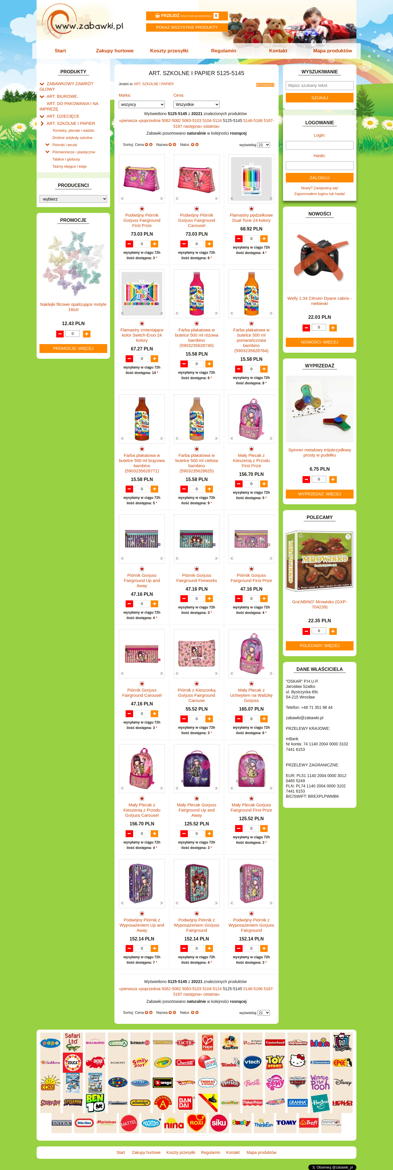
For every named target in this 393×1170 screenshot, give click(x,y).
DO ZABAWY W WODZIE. (68, 221)
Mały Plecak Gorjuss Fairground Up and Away (196, 809)
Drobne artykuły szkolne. (72, 127)
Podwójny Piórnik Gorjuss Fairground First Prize (141, 218)
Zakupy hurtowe (116, 51)
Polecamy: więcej (320, 645)
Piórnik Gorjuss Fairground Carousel (142, 692)
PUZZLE (54, 350)
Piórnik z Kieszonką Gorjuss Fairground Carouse (197, 694)
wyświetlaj (247, 143)
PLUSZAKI (56, 343)
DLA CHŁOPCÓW (62, 182)
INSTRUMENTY (60, 254)
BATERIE (55, 175)
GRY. (51, 241)
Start (63, 51)
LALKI (52, 310)
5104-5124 (213, 119)
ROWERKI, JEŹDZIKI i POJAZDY (75, 356)
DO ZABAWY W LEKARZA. (70, 195)
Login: (320, 135)
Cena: (178, 93)
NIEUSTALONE (60, 402)
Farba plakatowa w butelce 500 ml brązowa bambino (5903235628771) (142, 461)
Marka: (125, 93)
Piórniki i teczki (64, 134)
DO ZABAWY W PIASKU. (68, 208)
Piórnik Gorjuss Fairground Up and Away (142, 579)
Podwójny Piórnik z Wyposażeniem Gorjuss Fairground (196, 925)
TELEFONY (57, 369)
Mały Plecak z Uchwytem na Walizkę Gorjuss (251, 694)
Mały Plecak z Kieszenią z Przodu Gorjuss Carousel (141, 809)
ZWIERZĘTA (57, 396)
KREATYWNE (58, 292)
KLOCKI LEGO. (60, 285)
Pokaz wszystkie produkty (187, 27)
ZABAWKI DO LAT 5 (64, 376)
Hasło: (319, 155)
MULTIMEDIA (58, 323)
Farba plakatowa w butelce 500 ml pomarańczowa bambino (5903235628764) (251, 339)
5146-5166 (253, 119)
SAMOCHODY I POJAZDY (69, 363)
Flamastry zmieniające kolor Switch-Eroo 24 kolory (141, 333)
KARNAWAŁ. (58, 272)
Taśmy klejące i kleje (69, 154)
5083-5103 (192, 119)
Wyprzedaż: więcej (319, 494)
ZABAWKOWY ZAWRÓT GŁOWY (75, 83)
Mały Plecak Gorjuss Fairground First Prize (251, 807)
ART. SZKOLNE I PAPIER (68, 114)
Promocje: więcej (73, 587)
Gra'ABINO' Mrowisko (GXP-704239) (319, 604)
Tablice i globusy (66, 147)
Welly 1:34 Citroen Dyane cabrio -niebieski (320, 301)
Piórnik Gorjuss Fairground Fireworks (196, 576)
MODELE (55, 316)
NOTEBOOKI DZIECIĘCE (68, 330)
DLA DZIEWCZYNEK (64, 188)
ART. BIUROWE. (61, 90)
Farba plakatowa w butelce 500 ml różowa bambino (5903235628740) (196, 336)
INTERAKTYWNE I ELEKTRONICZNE (59, 263)
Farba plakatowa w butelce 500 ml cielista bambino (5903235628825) (196, 461)
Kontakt (276, 51)
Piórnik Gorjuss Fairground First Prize (251, 576)
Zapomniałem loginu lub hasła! (319, 194)
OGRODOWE (58, 336)
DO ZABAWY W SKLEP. (67, 215)
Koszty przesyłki (170, 51)
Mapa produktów (329, 51)
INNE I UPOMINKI (62, 248)
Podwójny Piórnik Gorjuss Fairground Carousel (196, 218)
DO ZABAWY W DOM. (65, 201)
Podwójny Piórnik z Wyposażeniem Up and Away (142, 925)
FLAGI (52, 234)
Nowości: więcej (319, 342)
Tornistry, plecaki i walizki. (73, 121)
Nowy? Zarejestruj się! (319, 188)
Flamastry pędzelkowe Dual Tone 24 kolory (251, 216)
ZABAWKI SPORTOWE (66, 389)
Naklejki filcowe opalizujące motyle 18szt (73, 546)
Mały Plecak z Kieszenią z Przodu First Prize (251, 459)
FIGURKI (54, 228)
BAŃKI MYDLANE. (62, 169)
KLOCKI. (54, 279)
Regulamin (223, 51)
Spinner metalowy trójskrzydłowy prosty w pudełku (319, 452)
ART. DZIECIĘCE (61, 108)
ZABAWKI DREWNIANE (67, 382)
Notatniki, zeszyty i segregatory (78, 160)
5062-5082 (172, 119)
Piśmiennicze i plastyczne (73, 140)
